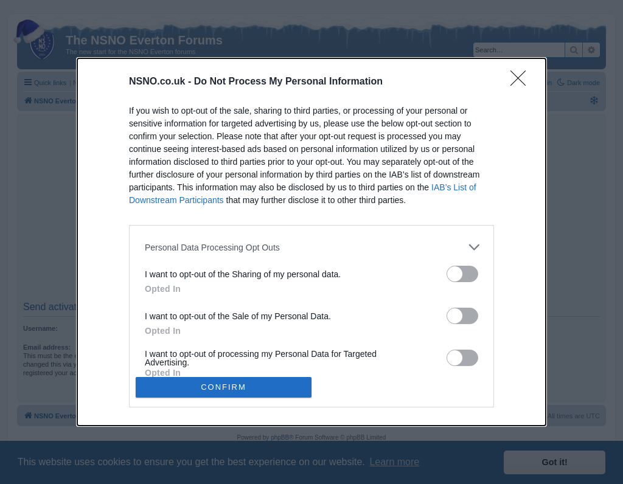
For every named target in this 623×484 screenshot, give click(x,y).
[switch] (462, 274)
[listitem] (311, 247)
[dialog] (311, 242)
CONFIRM (223, 386)
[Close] (522, 82)
